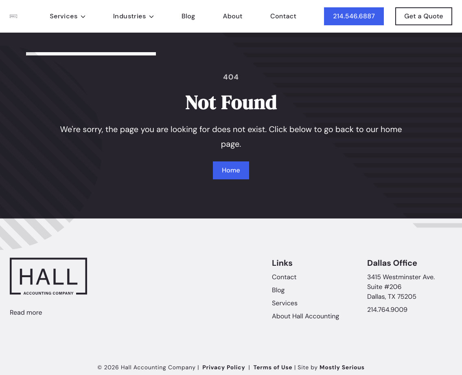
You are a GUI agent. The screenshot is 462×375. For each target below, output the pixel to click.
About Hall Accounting (305, 316)
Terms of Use (272, 367)
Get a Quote (423, 19)
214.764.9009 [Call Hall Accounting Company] (387, 309)
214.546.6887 (354, 17)
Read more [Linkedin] (26, 312)
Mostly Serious (342, 367)
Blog (188, 16)
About (232, 16)
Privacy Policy (223, 367)
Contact (283, 17)
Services (285, 303)
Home (231, 170)
